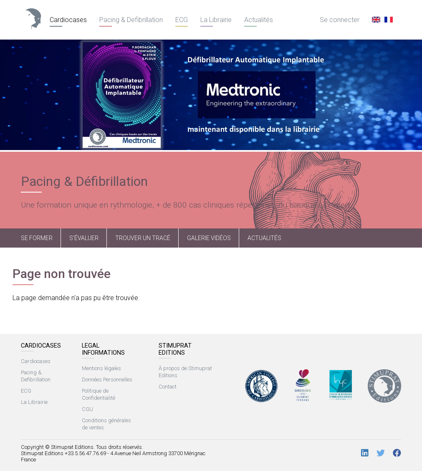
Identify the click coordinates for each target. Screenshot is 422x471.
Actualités (258, 20)
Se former (37, 238)
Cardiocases (68, 20)
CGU (87, 409)
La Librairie (216, 20)
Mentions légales (101, 368)
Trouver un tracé (142, 238)
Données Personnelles (107, 379)
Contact (168, 386)
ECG (181, 20)
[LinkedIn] (365, 453)
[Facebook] (397, 453)
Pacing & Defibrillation (131, 20)
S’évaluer (84, 238)
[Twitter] (381, 453)
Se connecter (339, 20)
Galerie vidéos (209, 238)
